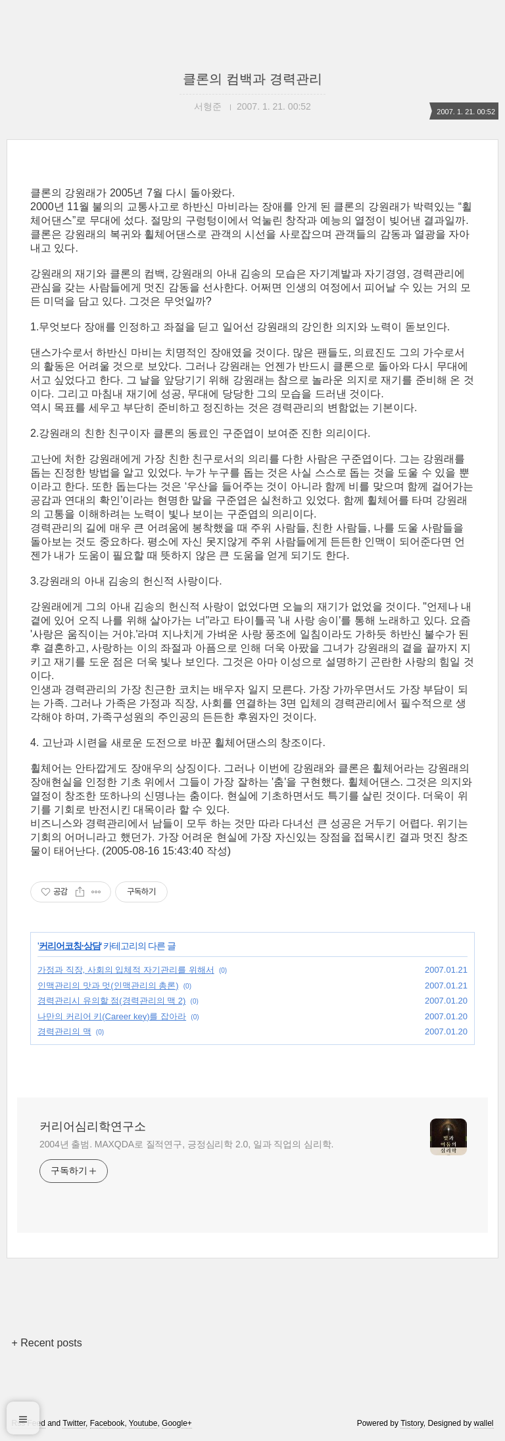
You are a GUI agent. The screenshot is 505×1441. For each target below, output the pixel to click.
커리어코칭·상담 (70, 946)
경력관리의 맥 (64, 1031)
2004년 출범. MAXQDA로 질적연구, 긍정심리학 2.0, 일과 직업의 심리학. (186, 1144)
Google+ (177, 1423)
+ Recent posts (46, 1342)
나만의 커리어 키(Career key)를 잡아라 (111, 1016)
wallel (484, 1423)
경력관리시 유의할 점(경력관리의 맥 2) (111, 1001)
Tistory (411, 1423)
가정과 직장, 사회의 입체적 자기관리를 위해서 (125, 970)
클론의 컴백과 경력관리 (252, 79)
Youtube (143, 1423)
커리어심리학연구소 (92, 1126)
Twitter (73, 1423)
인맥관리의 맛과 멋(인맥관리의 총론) (108, 985)
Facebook (107, 1423)
